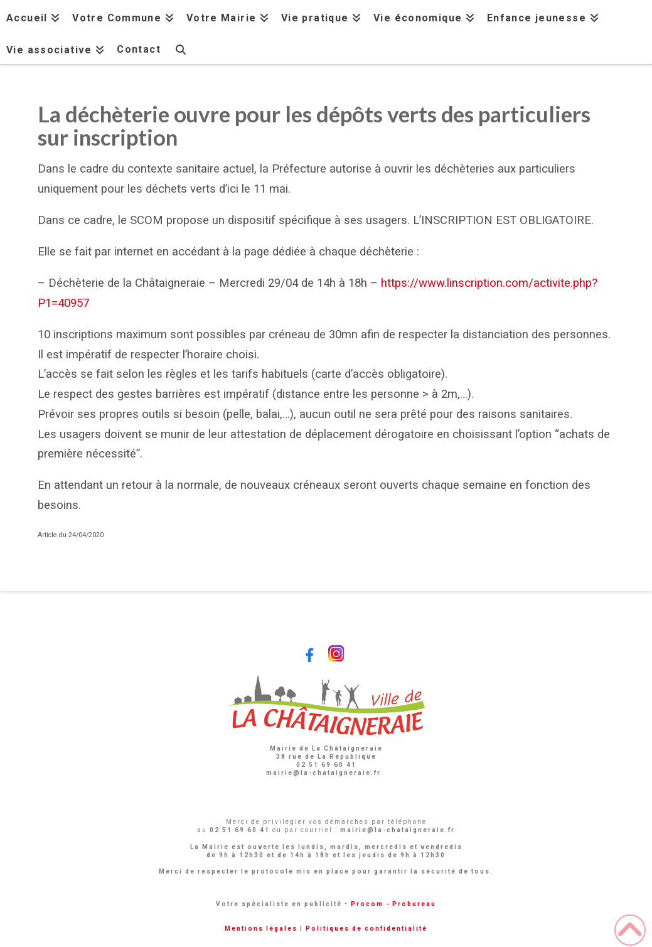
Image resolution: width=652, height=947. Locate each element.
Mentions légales (261, 928)
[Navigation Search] (180, 48)
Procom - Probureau (393, 904)
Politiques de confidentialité (366, 928)
